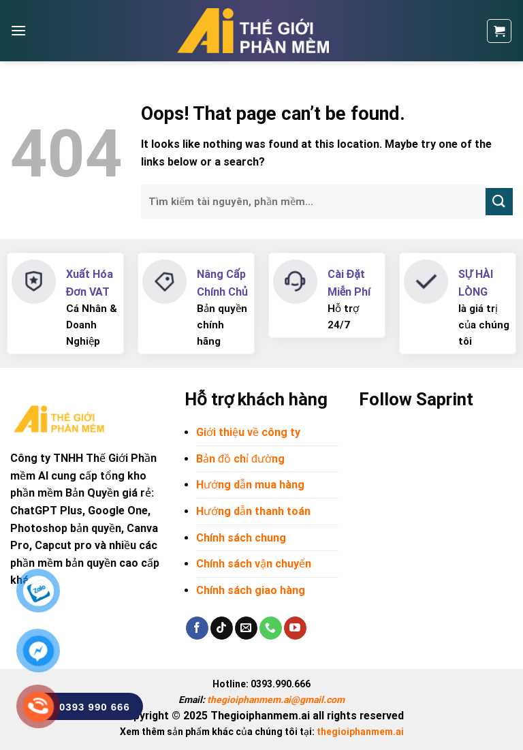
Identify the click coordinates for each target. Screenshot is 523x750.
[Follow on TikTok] (221, 628)
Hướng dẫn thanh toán (253, 511)
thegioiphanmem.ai (360, 731)
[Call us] (270, 628)
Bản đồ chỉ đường (240, 458)
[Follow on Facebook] (197, 628)
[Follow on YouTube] (295, 628)
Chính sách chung (241, 537)
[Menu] (18, 30)
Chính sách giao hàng (250, 590)
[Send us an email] (246, 628)
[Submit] (499, 201)
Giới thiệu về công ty (248, 432)
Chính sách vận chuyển (253, 563)
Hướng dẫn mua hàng (250, 484)
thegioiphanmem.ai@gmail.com (276, 699)
